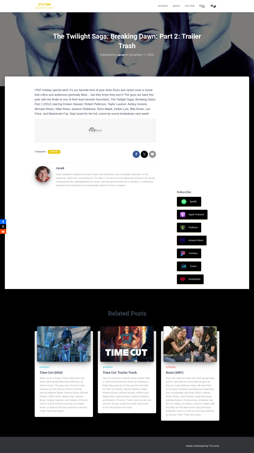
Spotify (189, 201)
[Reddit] (3, 231)
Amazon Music (191, 240)
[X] (3, 226)
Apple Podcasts (192, 214)
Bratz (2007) (174, 372)
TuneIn (189, 266)
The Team (190, 6)
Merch (176, 6)
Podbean (189, 227)
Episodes (163, 6)
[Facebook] (3, 221)
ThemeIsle (214, 445)
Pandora (188, 253)
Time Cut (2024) (51, 372)
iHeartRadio (190, 279)
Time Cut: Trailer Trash (120, 372)
